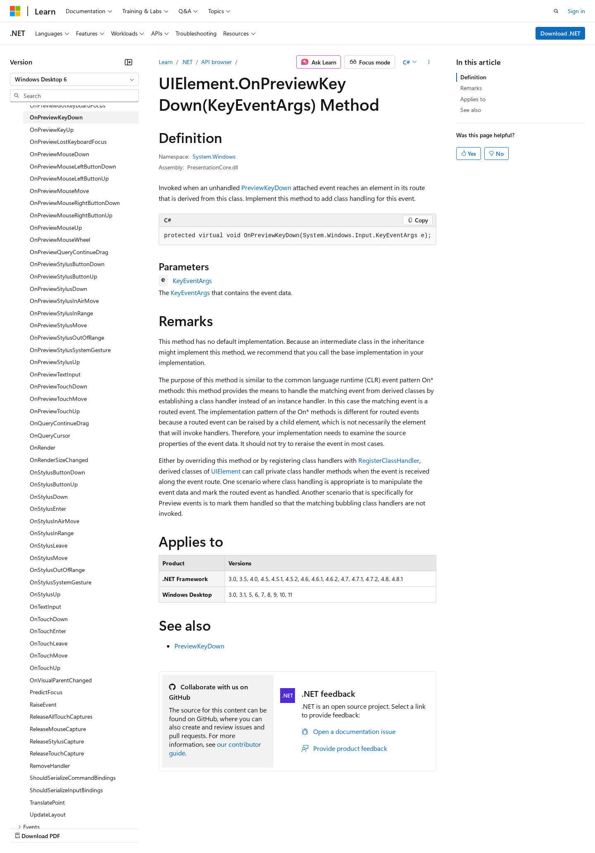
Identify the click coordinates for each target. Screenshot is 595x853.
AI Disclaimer (26, 828)
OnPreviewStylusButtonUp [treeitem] (63, 276)
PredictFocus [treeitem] (46, 692)
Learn (166, 62)
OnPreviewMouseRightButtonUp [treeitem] (71, 215)
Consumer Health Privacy (237, 828)
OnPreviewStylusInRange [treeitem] (61, 313)
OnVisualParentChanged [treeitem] (61, 680)
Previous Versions (75, 828)
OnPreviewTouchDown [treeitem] (58, 386)
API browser (216, 62)
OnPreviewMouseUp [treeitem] (56, 227)
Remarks (471, 88)
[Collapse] (128, 62)
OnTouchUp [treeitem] (45, 668)
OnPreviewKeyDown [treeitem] (56, 117)
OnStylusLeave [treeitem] (48, 545)
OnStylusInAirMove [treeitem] (54, 521)
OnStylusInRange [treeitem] (52, 533)
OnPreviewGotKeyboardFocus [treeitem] (67, 105)
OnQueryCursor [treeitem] (50, 435)
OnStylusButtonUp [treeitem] (54, 484)
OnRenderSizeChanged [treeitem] (59, 460)
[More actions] (429, 62)
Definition (473, 77)
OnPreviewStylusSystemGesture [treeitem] (70, 350)
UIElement (225, 471)
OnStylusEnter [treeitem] (48, 508)
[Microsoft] (15, 11)
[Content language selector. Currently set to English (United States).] (48, 808)
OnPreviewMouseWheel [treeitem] (60, 239)
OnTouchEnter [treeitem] (48, 631)
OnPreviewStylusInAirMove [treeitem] (64, 301)
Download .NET (560, 33)
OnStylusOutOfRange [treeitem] (57, 570)
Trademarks (342, 828)
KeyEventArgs (192, 280)
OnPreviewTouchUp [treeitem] (55, 411)
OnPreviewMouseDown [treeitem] (59, 154)
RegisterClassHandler (388, 460)
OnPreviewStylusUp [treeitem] (55, 362)
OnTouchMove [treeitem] (48, 655)
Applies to (473, 99)
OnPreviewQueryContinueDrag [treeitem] (69, 252)
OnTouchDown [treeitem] (49, 619)
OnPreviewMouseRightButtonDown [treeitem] (75, 203)
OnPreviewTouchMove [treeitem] (58, 399)
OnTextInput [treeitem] (45, 606)
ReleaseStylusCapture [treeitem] (57, 741)
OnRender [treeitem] (42, 447)
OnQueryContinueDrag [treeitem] (59, 423)
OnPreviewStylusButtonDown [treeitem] (67, 264)
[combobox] (74, 79)
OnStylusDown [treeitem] (49, 496)
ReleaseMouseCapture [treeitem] (58, 729)
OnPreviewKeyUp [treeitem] (52, 129)
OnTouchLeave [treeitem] (48, 643)
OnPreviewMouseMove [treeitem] (59, 191)
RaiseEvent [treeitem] (43, 704)
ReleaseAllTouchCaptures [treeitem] (61, 716)
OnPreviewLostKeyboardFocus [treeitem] (68, 141)
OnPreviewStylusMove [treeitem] (58, 325)
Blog (112, 828)
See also (470, 110)
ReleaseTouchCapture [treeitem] (57, 753)
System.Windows (214, 156)
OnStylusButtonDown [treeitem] (57, 472)
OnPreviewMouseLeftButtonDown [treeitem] (73, 166)
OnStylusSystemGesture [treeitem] (60, 582)
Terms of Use (302, 828)
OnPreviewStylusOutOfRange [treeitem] (67, 337)
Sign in (576, 11)
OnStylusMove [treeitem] (48, 558)
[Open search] (556, 11)
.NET (187, 62)
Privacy (180, 828)
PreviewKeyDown (266, 187)
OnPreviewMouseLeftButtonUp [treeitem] (69, 178)
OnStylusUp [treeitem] (45, 594)
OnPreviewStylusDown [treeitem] (58, 289)
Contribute (148, 828)
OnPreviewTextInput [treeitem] (55, 374)
